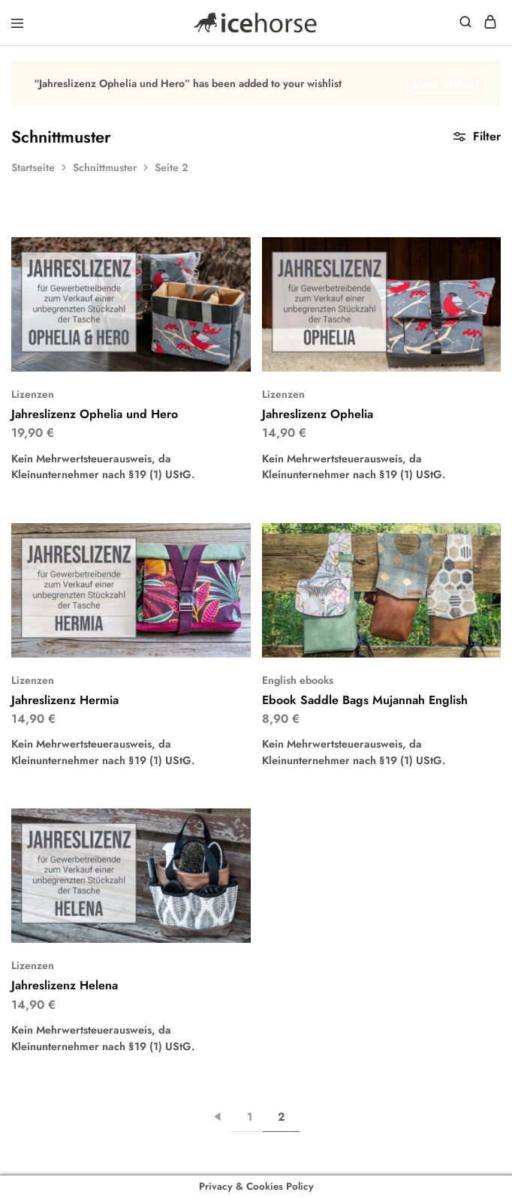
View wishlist (445, 84)
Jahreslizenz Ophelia (317, 414)
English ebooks (297, 680)
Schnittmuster (105, 167)
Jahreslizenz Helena (64, 985)
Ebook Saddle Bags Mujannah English (365, 700)
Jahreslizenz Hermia (65, 700)
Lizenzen (32, 394)
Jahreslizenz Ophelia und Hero (94, 414)
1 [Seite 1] (249, 1117)
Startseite (33, 167)
